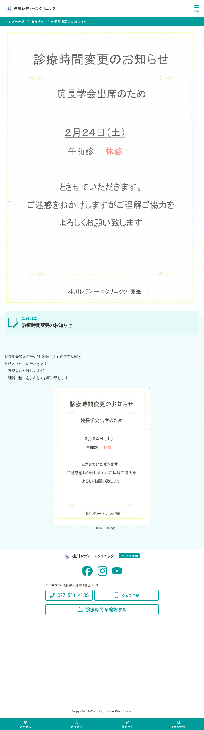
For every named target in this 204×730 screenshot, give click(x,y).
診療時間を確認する (102, 609)
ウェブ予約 (127, 595)
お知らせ (37, 21)
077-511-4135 (69, 595)
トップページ (14, 21)
